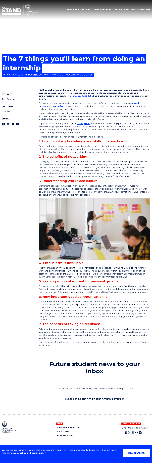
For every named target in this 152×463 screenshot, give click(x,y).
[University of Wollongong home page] (9, 427)
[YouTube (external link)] (136, 432)
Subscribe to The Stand (68, 428)
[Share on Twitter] (8, 124)
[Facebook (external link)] (126, 432)
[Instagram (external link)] (133, 432)
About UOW (63, 431)
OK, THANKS (136, 452)
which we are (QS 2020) (80, 96)
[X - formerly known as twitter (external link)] (129, 432)
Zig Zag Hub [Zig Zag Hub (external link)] (83, 123)
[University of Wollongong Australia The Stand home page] (20, 10)
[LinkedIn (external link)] (140, 432)
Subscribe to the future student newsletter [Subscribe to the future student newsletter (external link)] (93, 399)
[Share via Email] (17, 124)
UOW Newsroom (65, 435)
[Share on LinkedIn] (12, 124)
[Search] (71, 9)
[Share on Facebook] (3, 124)
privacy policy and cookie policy (28, 453)
